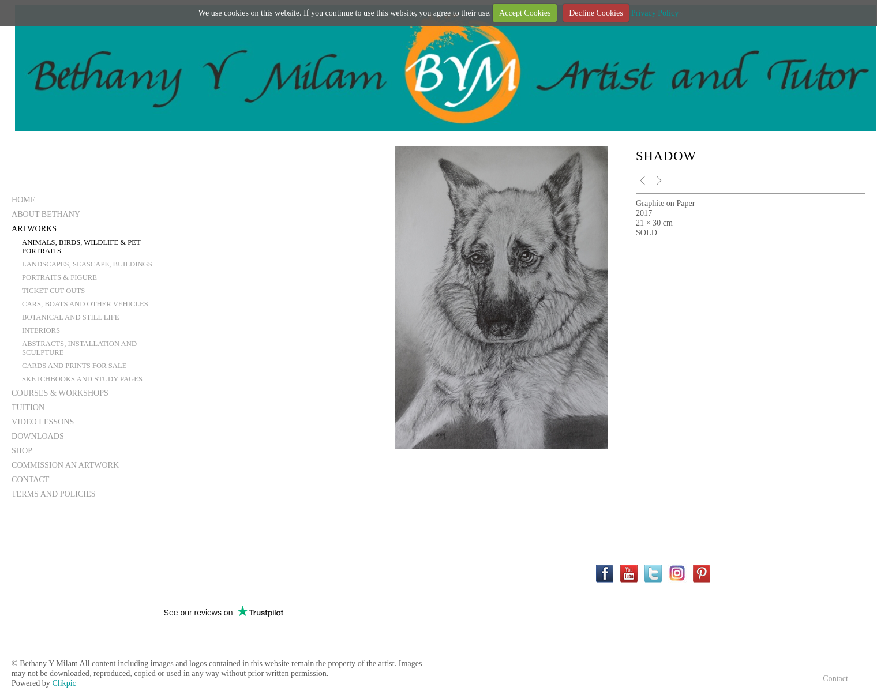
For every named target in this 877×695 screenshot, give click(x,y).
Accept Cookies (525, 12)
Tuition (28, 407)
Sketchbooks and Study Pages (82, 379)
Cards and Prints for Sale (74, 366)
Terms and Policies (54, 493)
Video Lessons (43, 421)
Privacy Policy (655, 12)
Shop (22, 450)
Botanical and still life (70, 317)
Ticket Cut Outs (53, 291)
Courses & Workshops (60, 392)
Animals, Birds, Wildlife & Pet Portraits (81, 246)
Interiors (41, 330)
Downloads (38, 436)
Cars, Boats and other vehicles (85, 304)
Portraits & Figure (59, 277)
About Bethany (46, 214)
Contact (30, 479)
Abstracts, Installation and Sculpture (79, 348)
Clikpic (64, 683)
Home (23, 199)
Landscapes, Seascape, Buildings (87, 264)
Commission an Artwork (65, 464)
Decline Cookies (596, 12)
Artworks (34, 228)
